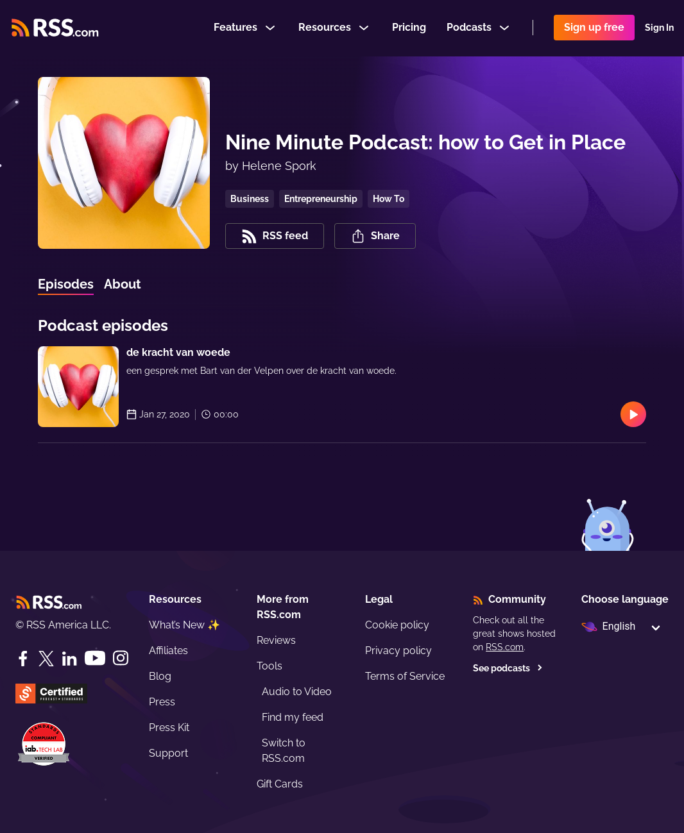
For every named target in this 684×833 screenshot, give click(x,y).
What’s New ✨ (184, 625)
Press (162, 702)
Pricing (409, 28)
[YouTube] (95, 658)
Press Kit (169, 727)
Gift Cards (280, 784)
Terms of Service (405, 676)
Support (168, 753)
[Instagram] (120, 658)
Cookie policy (397, 625)
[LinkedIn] (69, 658)
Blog (160, 676)
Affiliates (168, 650)
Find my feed (292, 717)
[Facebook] (23, 658)
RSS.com (505, 647)
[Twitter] (46, 658)
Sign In (659, 28)
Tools (269, 666)
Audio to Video (297, 692)
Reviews (276, 640)
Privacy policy (398, 650)
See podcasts (508, 668)
